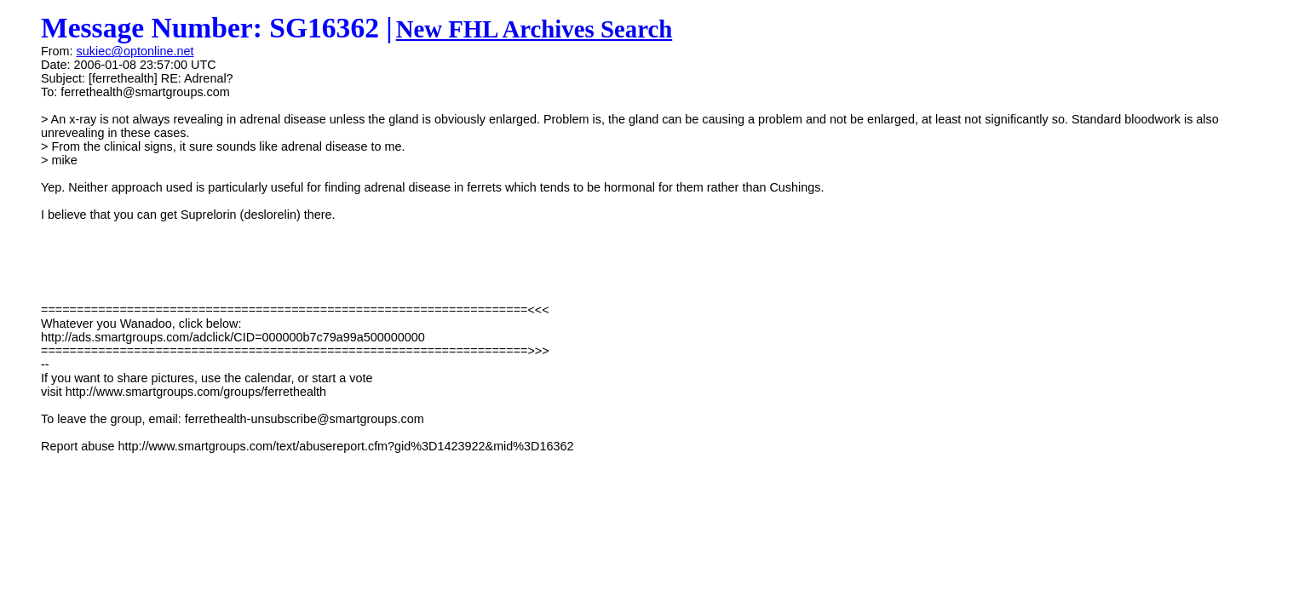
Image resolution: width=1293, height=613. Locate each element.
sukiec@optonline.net (135, 51)
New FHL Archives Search (534, 29)
